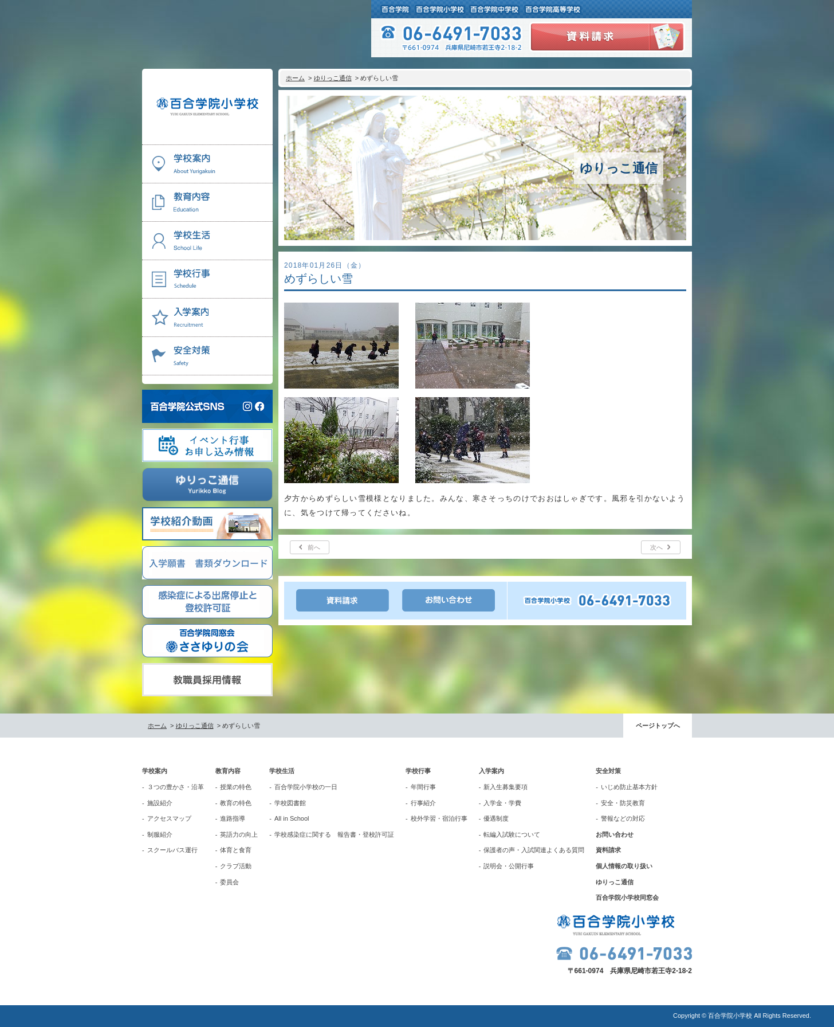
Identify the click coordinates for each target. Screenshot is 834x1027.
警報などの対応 (623, 818)
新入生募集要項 (505, 786)
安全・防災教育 (623, 802)
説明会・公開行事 (508, 866)
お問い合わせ (615, 834)
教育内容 (228, 770)
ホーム (295, 78)
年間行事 (423, 786)
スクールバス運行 (172, 849)
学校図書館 (290, 802)
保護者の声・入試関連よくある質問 (533, 849)
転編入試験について (511, 834)
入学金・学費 (502, 802)
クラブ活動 (235, 866)
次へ (656, 547)
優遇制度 (496, 818)
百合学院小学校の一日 (305, 786)
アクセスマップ (169, 818)
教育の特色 (235, 802)
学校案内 (154, 770)
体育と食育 (235, 849)
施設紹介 (159, 802)
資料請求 (608, 849)
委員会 (229, 882)
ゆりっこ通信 (333, 78)
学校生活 (281, 770)
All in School (291, 818)
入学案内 (491, 770)
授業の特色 (235, 786)
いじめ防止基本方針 (629, 786)
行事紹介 (423, 802)
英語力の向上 (239, 834)
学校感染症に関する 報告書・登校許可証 (334, 834)
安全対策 (608, 770)
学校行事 (418, 770)
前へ (314, 547)
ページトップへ (658, 725)
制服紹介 (159, 834)
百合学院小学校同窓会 (627, 897)
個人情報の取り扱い (624, 866)
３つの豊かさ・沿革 (175, 786)
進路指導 (232, 818)
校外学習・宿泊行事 (439, 818)
